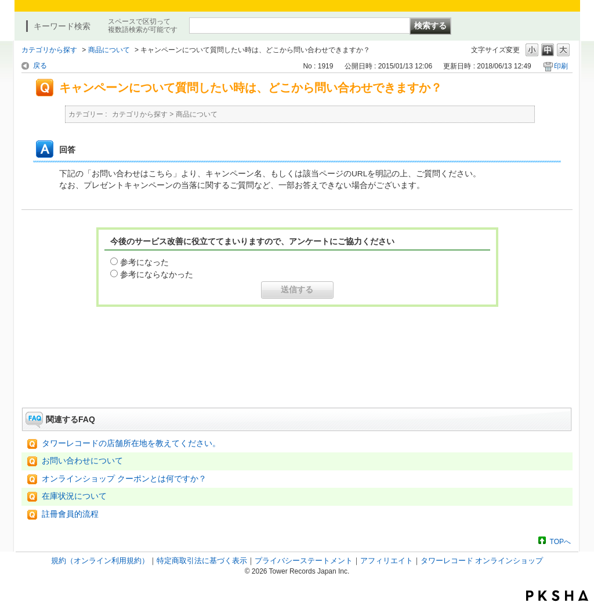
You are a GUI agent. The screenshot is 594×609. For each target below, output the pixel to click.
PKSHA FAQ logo (557, 595)
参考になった (144, 262)
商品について (109, 50)
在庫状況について (74, 496)
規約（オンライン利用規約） (100, 560)
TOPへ (560, 541)
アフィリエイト (386, 560)
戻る (40, 65)
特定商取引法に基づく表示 (202, 560)
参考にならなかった (156, 274)
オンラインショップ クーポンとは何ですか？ (124, 478)
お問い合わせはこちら (297, 375)
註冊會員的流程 (70, 514)
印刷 (561, 66)
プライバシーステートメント (304, 560)
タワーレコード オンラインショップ (482, 560)
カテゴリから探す (49, 50)
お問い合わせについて (82, 460)
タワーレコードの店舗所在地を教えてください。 (131, 443)
